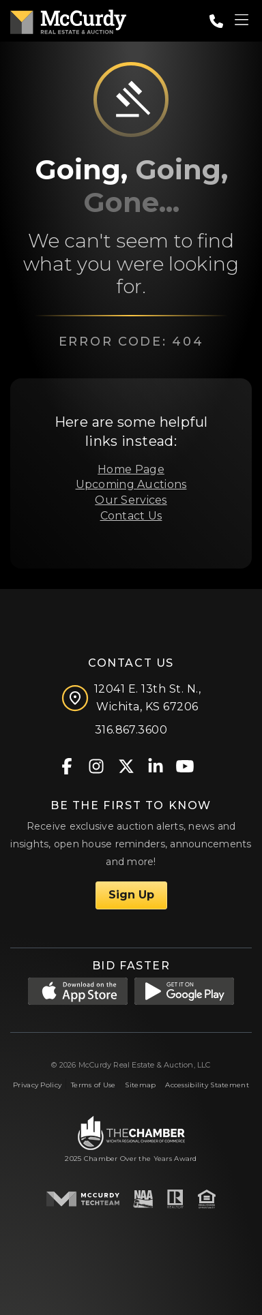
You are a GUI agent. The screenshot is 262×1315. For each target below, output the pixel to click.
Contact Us (131, 515)
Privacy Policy (37, 1084)
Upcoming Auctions (131, 484)
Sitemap (140, 1084)
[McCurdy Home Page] (68, 19)
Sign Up (131, 894)
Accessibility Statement (207, 1084)
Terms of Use (93, 1084)
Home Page (131, 469)
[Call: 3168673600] (216, 21)
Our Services (130, 500)
